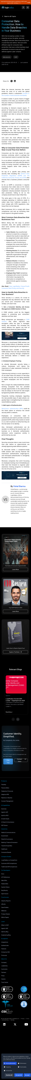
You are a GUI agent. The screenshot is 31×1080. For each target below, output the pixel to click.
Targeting (7, 1067)
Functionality (22, 1067)
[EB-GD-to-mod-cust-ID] (15, 336)
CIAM (15, 57)
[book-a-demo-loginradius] (15, 475)
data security (6, 57)
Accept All (19, 1075)
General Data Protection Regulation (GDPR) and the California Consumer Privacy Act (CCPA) (15, 176)
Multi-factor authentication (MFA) (12, 408)
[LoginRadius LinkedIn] (4, 1024)
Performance (22, 1063)
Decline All (9, 1075)
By (18, 486)
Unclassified (8, 1070)
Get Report (17, 3)
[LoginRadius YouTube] (26, 1024)
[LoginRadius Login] (23, 7)
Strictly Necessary (10, 1063)
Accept (27, 1075)
